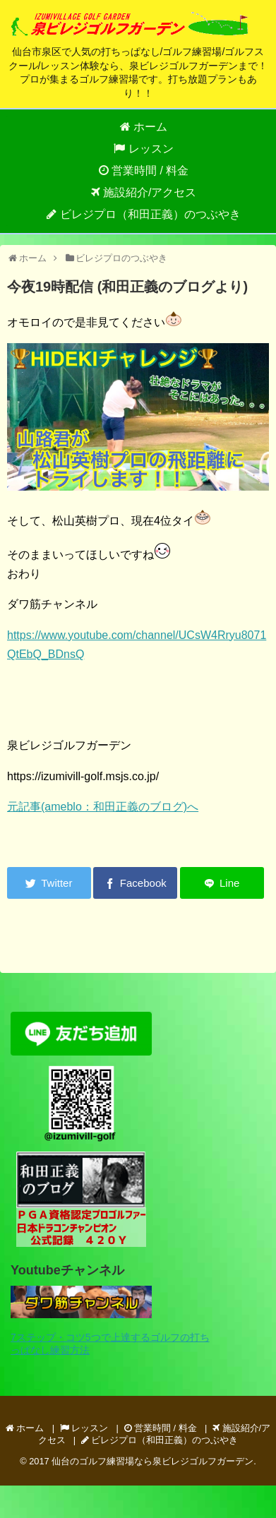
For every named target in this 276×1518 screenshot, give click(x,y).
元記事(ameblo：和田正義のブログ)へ (102, 807)
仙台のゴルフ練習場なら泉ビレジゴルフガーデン (152, 1461)
